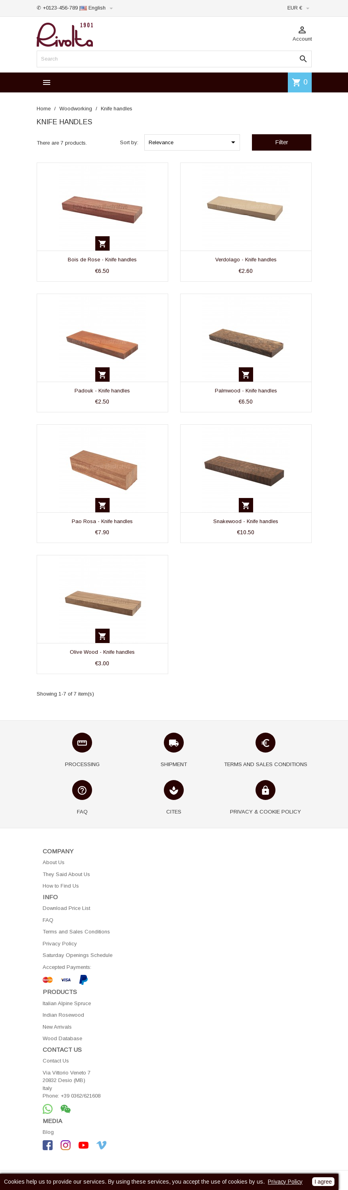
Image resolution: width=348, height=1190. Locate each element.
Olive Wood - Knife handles (102, 652)
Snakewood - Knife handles (245, 521)
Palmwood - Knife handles (246, 391)
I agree (323, 1181)
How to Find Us (61, 886)
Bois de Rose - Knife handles (102, 260)
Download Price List (66, 908)
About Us (54, 862)
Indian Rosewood (63, 1015)
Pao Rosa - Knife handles (102, 521)
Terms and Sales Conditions (76, 932)
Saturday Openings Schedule (77, 955)
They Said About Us (66, 874)
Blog (48, 1132)
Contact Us (56, 1061)
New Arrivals (57, 1027)
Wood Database (62, 1038)
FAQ (48, 920)
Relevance (193, 142)
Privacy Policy (60, 944)
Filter (281, 142)
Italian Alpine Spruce (67, 1003)
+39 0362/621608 (80, 1096)
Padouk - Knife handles (102, 391)
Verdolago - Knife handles (246, 260)
